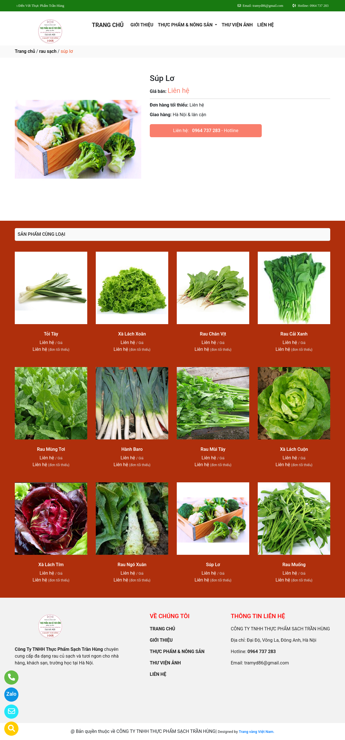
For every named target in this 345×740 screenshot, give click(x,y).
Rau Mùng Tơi (51, 449)
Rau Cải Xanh (293, 334)
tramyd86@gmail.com (266, 663)
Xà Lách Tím (51, 564)
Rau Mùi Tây (213, 449)
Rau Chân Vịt (213, 334)
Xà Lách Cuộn (294, 449)
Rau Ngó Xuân (132, 564)
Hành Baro (132, 449)
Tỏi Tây (51, 334)
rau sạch (48, 51)
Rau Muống (294, 564)
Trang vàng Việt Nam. (256, 731)
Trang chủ (25, 51)
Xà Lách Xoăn (132, 334)
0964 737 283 (206, 130)
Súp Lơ (213, 564)
